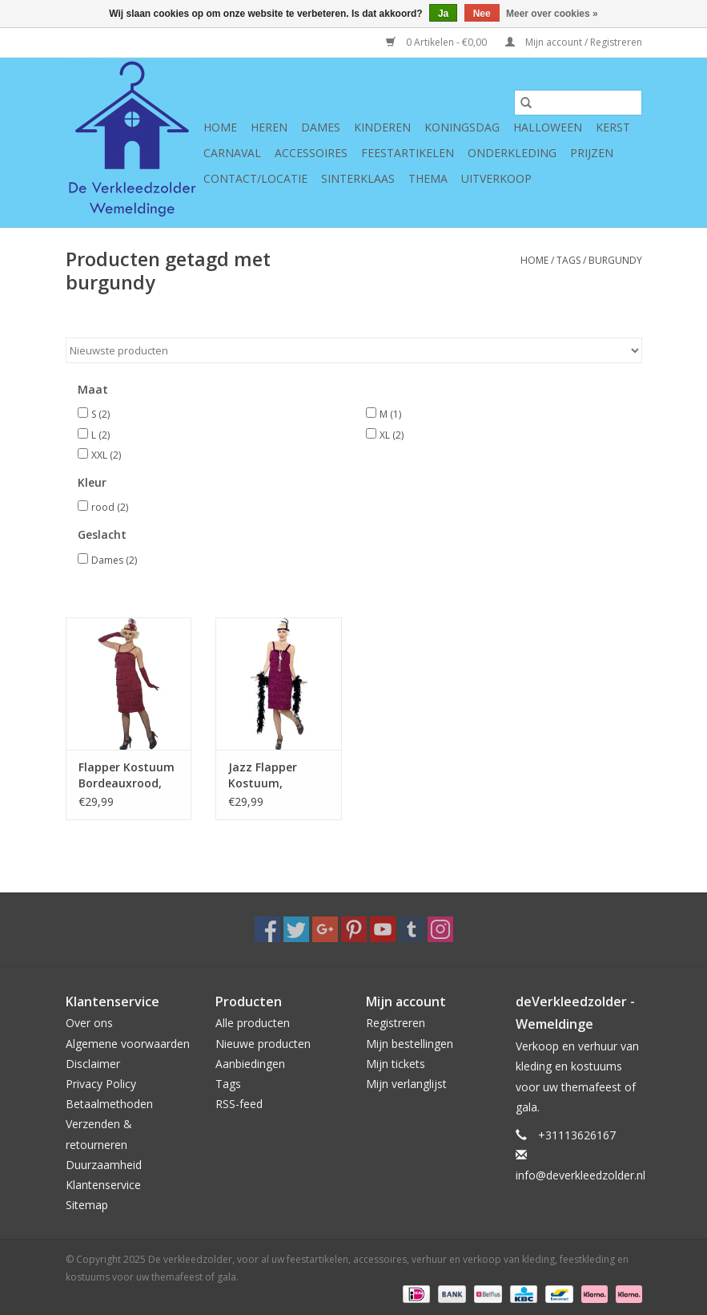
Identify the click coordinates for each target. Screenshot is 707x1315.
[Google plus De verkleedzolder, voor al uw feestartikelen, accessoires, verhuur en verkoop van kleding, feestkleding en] (325, 929)
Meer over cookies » (552, 13)
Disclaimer (93, 1063)
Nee (482, 13)
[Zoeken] (578, 102)
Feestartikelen (407, 152)
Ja (443, 13)
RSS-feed (239, 1103)
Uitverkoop (496, 178)
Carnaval (232, 152)
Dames (320, 127)
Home (220, 127)
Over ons (89, 1022)
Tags (568, 260)
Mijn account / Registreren (573, 42)
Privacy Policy (101, 1083)
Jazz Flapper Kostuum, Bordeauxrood (268, 775)
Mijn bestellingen (409, 1043)
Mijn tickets (395, 1063)
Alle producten (252, 1022)
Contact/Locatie (255, 178)
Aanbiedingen (250, 1063)
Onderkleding (512, 152)
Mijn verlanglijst (406, 1083)
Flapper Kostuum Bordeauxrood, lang (126, 775)
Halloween (547, 127)
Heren (269, 127)
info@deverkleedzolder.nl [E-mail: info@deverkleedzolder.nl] (580, 1175)
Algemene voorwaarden (128, 1043)
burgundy (615, 260)
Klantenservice (103, 1184)
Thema (428, 178)
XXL (106, 455)
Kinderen (382, 127)
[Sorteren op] (354, 350)
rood (109, 507)
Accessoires (311, 152)
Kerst (613, 127)
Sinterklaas (358, 178)
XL (392, 435)
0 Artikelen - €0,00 (437, 42)
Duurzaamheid (104, 1164)
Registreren (395, 1022)
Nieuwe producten (263, 1043)
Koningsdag (462, 127)
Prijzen (591, 152)
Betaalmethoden (109, 1103)
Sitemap (87, 1204)
